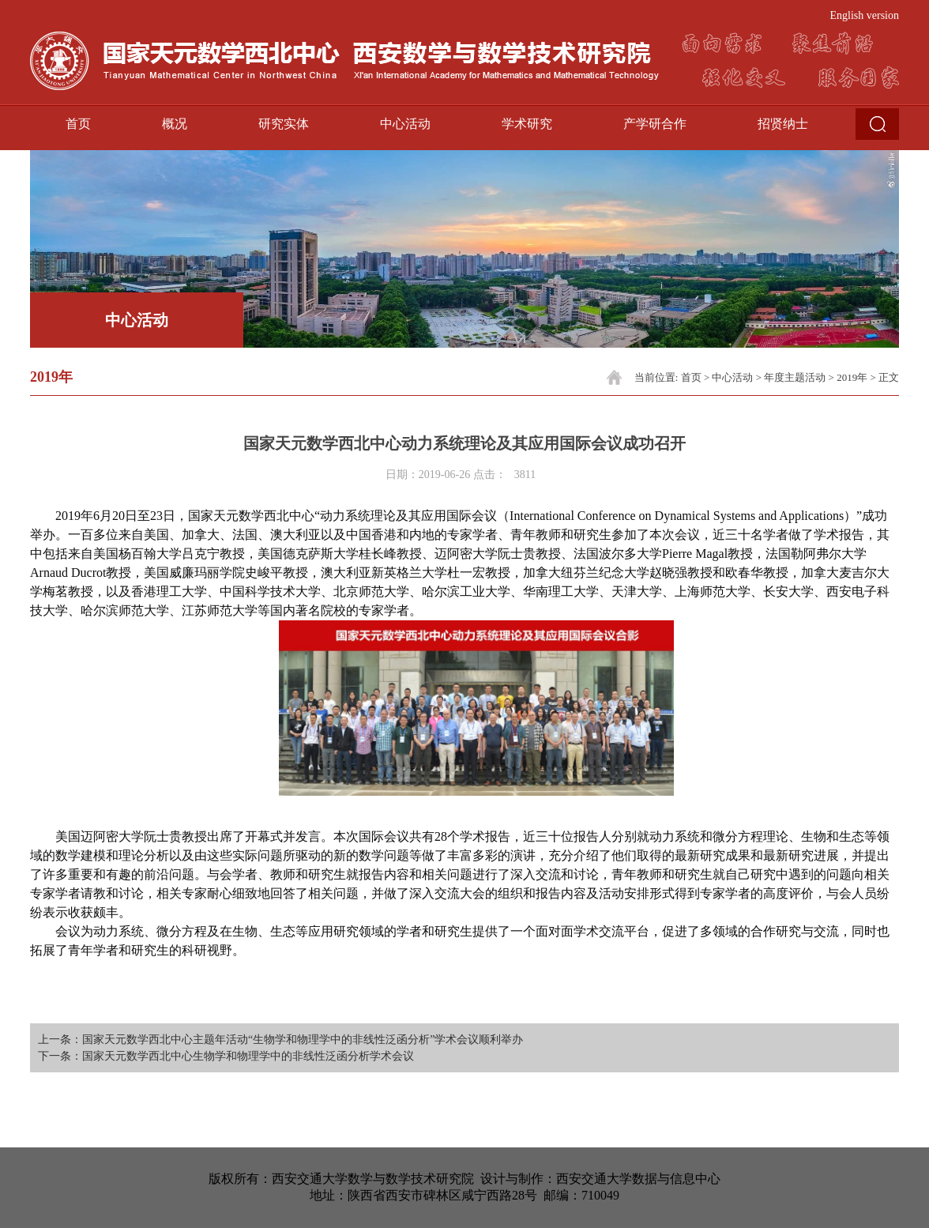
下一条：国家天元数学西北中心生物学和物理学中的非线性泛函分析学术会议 (226, 1056)
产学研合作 (654, 123)
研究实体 (283, 123)
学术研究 (527, 123)
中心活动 (405, 123)
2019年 (852, 377)
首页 (78, 123)
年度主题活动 (795, 377)
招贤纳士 (783, 123)
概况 (174, 123)
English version (865, 15)
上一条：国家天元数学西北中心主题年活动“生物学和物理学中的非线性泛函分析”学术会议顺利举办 (280, 1039)
